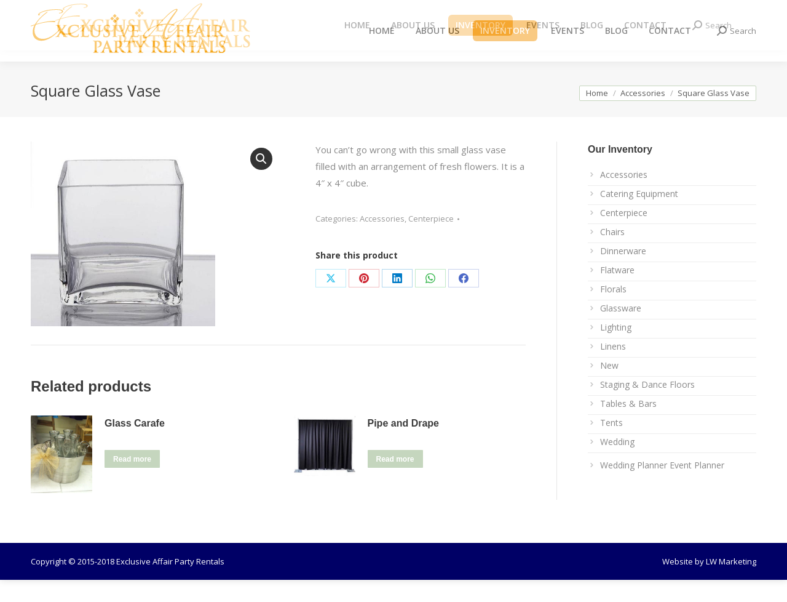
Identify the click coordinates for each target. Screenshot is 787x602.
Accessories (382, 240)
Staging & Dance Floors (647, 406)
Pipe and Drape (403, 445)
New (609, 387)
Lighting (615, 349)
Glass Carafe (135, 445)
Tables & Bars (628, 425)
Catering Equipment (639, 216)
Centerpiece (431, 240)
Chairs (612, 254)
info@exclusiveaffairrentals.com (115, 11)
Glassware (620, 330)
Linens (613, 368)
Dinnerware (623, 273)
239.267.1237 (212, 11)
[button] (261, 181)
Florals (613, 311)
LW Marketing (731, 583)
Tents (611, 445)
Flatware (617, 292)
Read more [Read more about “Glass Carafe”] (132, 481)
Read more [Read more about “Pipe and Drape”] (395, 481)
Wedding (617, 464)
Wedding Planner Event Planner (662, 487)
